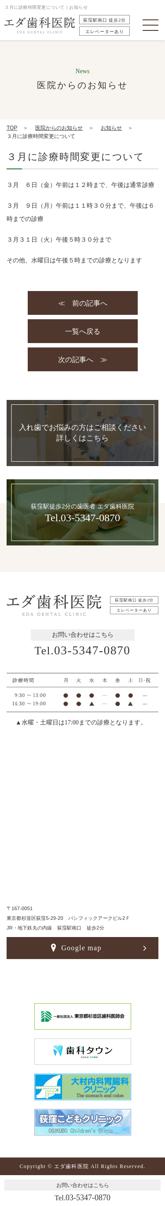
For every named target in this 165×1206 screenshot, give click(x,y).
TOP (12, 128)
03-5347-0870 (83, 651)
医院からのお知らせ (59, 128)
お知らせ (111, 128)
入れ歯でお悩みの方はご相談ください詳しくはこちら (82, 432)
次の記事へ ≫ (82, 359)
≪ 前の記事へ (82, 303)
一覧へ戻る (82, 331)
